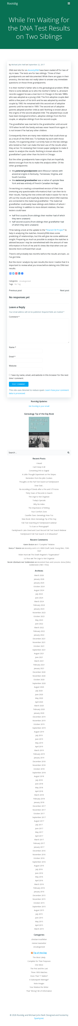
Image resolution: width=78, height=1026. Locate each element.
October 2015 (39, 903)
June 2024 (39, 598)
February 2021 (39, 665)
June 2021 (39, 657)
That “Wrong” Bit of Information (39, 991)
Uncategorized (25, 281)
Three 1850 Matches (39, 972)
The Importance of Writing (39, 508)
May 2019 (39, 743)
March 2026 (39, 575)
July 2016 (39, 869)
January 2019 (39, 757)
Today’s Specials (39, 500)
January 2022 (39, 635)
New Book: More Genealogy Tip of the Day (39, 519)
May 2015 (39, 921)
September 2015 (39, 906)
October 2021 (39, 646)
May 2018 (39, 787)
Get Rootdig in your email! (39, 406)
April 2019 (39, 746)
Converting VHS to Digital (39, 470)
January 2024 (39, 609)
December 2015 (39, 895)
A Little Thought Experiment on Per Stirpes (39, 474)
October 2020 (39, 679)
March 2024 (39, 601)
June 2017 (39, 828)
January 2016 (39, 891)
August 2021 (39, 653)
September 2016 (39, 862)
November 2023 (39, 612)
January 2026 (39, 579)
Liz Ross (27, 558)
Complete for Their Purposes (39, 961)
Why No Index (39, 504)
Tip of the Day (40, 952)
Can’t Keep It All (39, 467)
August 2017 (39, 821)
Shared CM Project (55, 230)
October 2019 (39, 724)
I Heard (39, 463)
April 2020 (39, 702)
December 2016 (39, 851)
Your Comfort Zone (39, 511)
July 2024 (39, 594)
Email (12, 356)
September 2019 (39, 728)
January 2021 (39, 668)
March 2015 (39, 929)
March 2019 (39, 750)
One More (39, 965)
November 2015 (39, 899)
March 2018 (39, 795)
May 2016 (39, 877)
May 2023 (39, 620)
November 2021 (39, 642)
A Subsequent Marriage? (39, 979)
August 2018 (39, 776)
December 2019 (39, 717)
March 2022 (39, 627)
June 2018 (39, 784)
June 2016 (39, 873)
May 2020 (39, 698)
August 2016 (39, 865)
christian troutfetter (39, 939)
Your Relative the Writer (39, 987)
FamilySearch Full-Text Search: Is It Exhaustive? (39, 534)
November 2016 (39, 854)
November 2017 (39, 810)
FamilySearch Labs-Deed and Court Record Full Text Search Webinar (39, 530)
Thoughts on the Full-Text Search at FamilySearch (39, 482)
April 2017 (39, 836)
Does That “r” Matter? (39, 976)
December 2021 (39, 638)
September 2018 (39, 772)
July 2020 (39, 691)
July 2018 (39, 780)
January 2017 (39, 847)
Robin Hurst (23, 554)
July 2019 (39, 735)
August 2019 (39, 732)
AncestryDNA (33, 70)
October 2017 (39, 813)
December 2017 (39, 806)
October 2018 (39, 769)
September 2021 (39, 650)
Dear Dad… (39, 485)
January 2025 (39, 583)
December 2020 (39, 672)
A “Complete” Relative (46, 544)
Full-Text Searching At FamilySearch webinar (39, 523)
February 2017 (39, 843)
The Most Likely (39, 957)
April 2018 (39, 791)
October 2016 (39, 858)
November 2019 (39, 720)
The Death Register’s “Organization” (45, 554)
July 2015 (39, 914)
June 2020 (39, 694)
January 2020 (39, 713)
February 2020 (39, 709)
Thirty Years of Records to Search (39, 493)
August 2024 (39, 590)
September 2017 (39, 817)
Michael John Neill (18, 64)
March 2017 (39, 839)
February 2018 (39, 799)
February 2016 (39, 888)
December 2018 (39, 761)
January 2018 (39, 802)
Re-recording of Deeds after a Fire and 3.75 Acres (39, 489)
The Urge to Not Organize (39, 497)
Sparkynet (39, 1018)
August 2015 (39, 910)
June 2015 (39, 918)
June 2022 (39, 624)
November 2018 (39, 765)
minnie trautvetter (39, 943)
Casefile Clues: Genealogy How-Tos (39, 515)
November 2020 (39, 676)
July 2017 (39, 824)
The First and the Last (39, 968)
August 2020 (39, 687)
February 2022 (39, 631)
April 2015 (39, 925)
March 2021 (39, 661)
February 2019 (39, 754)
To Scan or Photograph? (39, 526)
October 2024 (39, 586)
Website (12, 365)
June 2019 (39, 739)
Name (12, 347)
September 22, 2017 (36, 64)
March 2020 (39, 705)
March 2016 (39, 884)
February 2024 (39, 605)
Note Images (39, 983)
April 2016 (39, 880)
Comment (14, 316)
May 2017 (39, 832)
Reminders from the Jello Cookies (39, 478)
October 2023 (39, 616)
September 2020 (39, 683)
